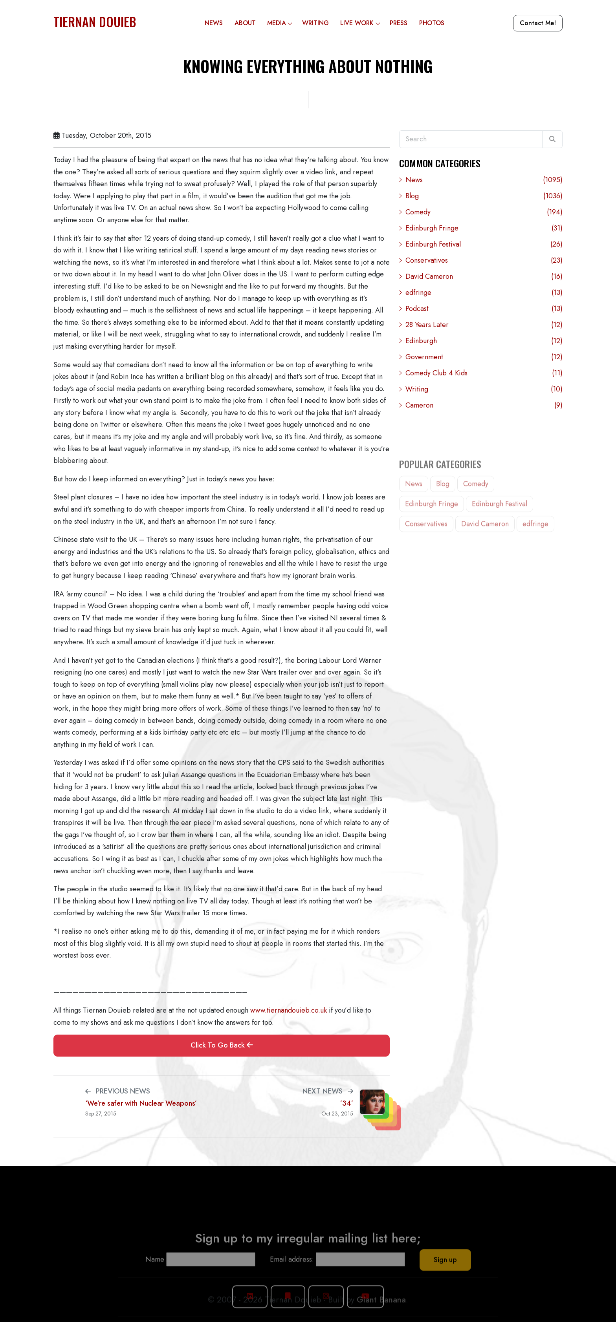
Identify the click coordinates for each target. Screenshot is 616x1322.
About (245, 22)
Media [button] (281, 23)
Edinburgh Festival (484, 244)
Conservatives (484, 260)
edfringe (484, 292)
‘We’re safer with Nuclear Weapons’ (141, 1103)
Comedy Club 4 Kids (484, 373)
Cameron (484, 405)
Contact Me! (538, 22)
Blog (484, 196)
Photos (431, 22)
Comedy (484, 212)
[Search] (552, 139)
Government (484, 357)
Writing (315, 22)
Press (398, 22)
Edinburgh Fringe (484, 228)
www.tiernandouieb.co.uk (288, 1010)
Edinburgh (484, 341)
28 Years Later (484, 325)
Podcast (484, 309)
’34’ (346, 1103)
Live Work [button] (362, 23)
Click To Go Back (222, 1045)
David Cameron (484, 276)
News (214, 22)
